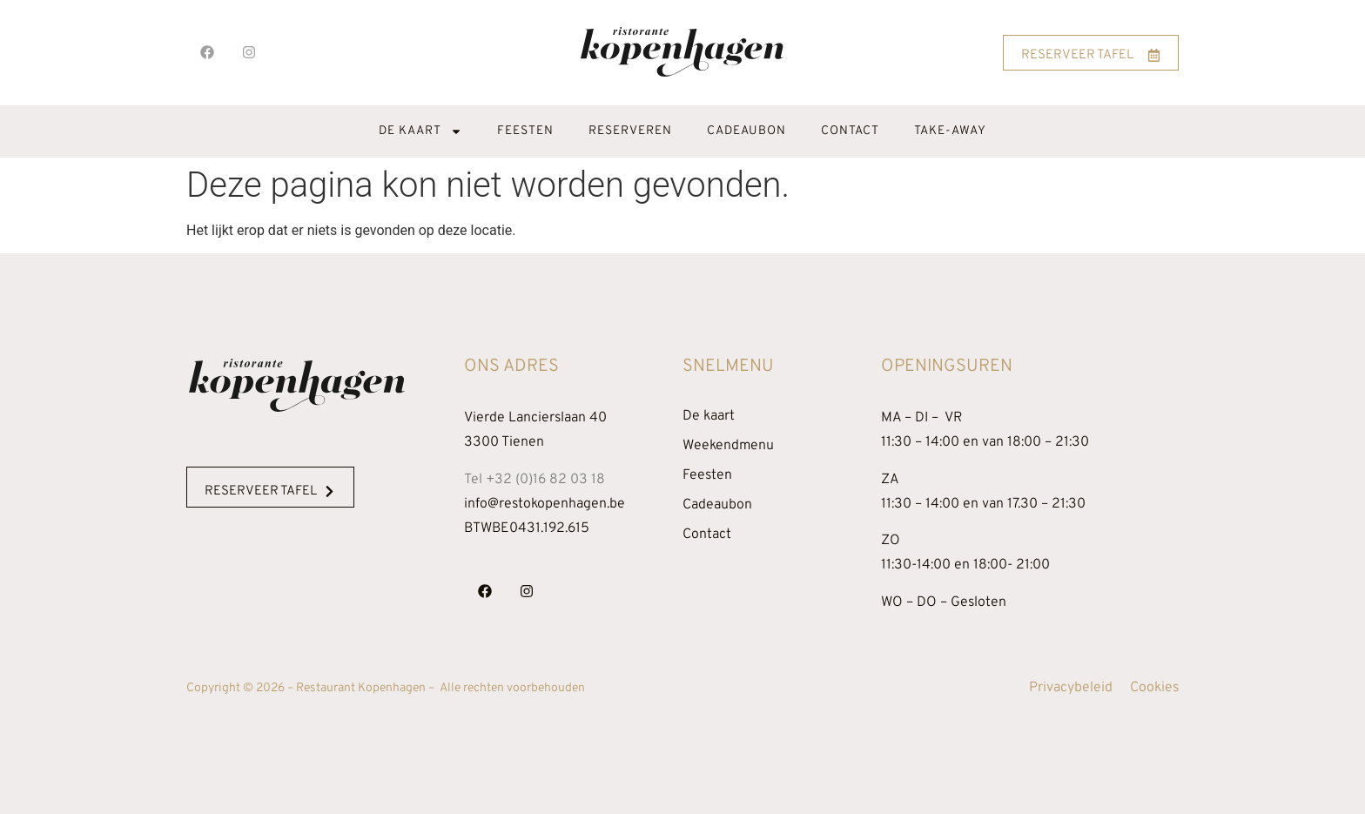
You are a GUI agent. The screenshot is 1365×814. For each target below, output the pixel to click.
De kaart (420, 131)
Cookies (1154, 687)
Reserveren (630, 131)
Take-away (950, 131)
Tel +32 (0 (534, 479)
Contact (850, 131)
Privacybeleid (1071, 687)
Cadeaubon (746, 131)
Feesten (525, 131)
